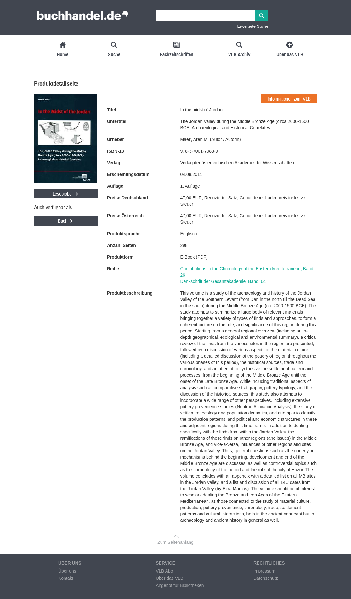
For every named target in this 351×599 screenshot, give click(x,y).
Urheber (115, 139)
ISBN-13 (115, 151)
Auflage (115, 186)
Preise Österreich (125, 215)
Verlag (113, 162)
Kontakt (65, 578)
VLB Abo (164, 570)
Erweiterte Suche (253, 26)
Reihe (113, 268)
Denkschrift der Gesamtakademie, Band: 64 (223, 281)
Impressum (264, 570)
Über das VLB (169, 578)
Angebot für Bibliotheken (180, 585)
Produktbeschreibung (130, 293)
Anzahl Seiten (121, 245)
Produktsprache (124, 233)
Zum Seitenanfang (175, 542)
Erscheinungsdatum (128, 174)
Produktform (120, 257)
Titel (111, 109)
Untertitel (116, 121)
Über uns (67, 570)
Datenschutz (265, 578)
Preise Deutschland (127, 197)
